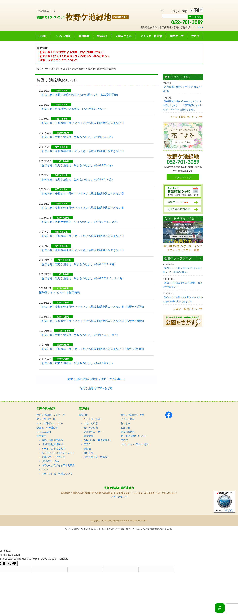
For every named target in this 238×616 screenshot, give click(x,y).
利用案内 (83, 36)
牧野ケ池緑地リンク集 (132, 415)
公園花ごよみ (123, 36)
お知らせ (125, 427)
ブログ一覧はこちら (185, 308)
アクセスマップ (183, 177)
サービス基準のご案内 (53, 448)
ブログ (195, 36)
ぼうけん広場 (91, 423)
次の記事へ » (117, 379)
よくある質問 (44, 431)
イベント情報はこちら (183, 116)
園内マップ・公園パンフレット (58, 452)
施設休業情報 (79, 68)
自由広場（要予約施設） (97, 457)
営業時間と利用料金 (53, 444)
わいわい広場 (91, 427)
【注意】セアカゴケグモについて (57, 60)
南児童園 (88, 436)
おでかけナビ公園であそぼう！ (53, 68)
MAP (200, 27)
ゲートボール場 (92, 419)
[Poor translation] (12, 563)
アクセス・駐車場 (151, 36)
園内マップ (177, 36)
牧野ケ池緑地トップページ (51, 415)
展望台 (87, 444)
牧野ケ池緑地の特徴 (52, 440)
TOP (220, 609)
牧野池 (87, 448)
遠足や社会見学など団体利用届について (57, 467)
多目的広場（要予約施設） (98, 440)
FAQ (162, 11)
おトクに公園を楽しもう (134, 436)
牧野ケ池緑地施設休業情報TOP (87, 379)
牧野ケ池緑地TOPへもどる (96, 388)
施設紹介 (102, 36)
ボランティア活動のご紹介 (135, 444)
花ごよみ (125, 423)
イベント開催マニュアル (50, 423)
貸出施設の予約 (50, 461)
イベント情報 (62, 36)
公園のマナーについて (53, 457)
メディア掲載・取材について (57, 473)
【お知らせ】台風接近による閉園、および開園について (70, 52)
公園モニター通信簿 (47, 427)
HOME (43, 36)
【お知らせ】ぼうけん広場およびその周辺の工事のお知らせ (73, 56)
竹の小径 (88, 452)
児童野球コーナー (93, 431)
